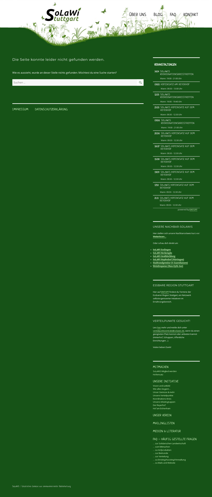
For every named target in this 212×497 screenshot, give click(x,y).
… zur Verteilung (160, 456)
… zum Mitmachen (161, 446)
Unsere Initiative (166, 381)
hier (159, 327)
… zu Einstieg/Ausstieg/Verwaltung (169, 459)
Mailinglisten (164, 423)
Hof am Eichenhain (161, 408)
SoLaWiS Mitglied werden (165, 371)
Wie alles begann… (162, 388)
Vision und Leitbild (161, 385)
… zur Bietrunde (160, 453)
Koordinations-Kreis (162, 398)
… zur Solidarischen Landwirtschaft (169, 443)
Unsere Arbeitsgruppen (164, 401)
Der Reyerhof (159, 405)
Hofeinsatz (158, 374)
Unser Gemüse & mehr (164, 392)
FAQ (173, 15)
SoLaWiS (15, 486)
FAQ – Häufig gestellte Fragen (175, 439)
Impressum (20, 109)
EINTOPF (193, 209)
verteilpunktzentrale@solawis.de (168, 330)
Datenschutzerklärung (51, 109)
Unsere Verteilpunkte (163, 395)
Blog (158, 15)
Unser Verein (162, 415)
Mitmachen (161, 367)
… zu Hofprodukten (162, 450)
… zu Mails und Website (164, 462)
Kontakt (191, 15)
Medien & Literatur (167, 431)
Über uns (137, 15)
